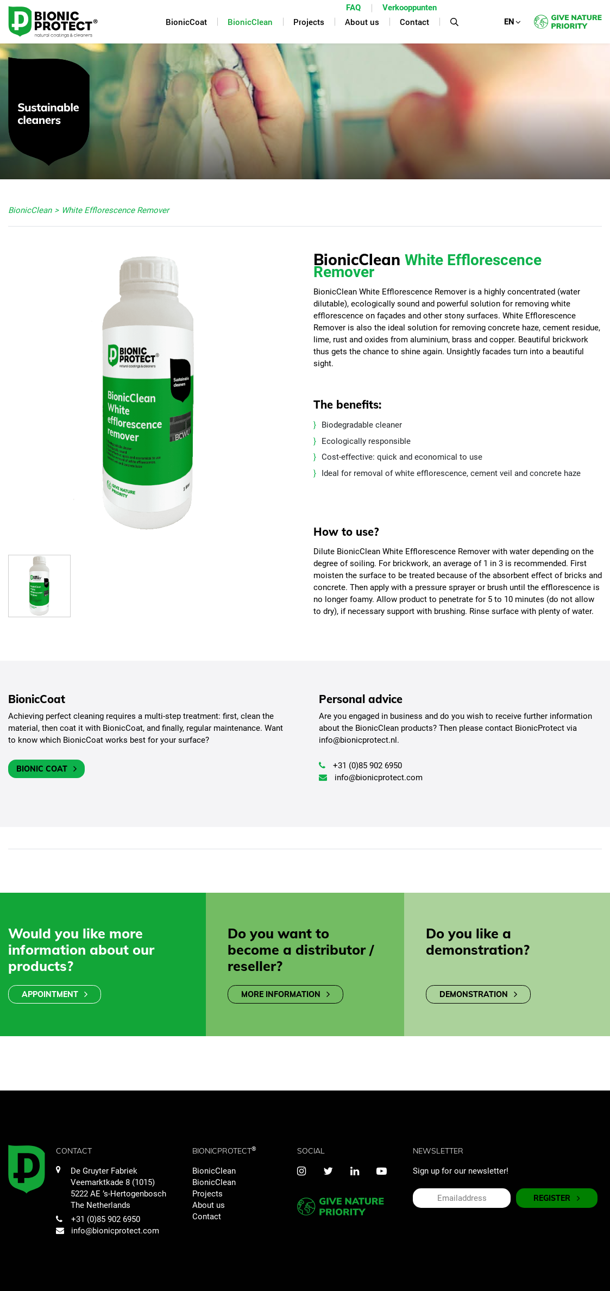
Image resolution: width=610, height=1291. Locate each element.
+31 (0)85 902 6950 (360, 765)
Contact (206, 1216)
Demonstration (478, 994)
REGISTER (556, 1198)
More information (285, 994)
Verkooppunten (409, 7)
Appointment (54, 994)
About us (208, 1205)
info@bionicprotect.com (371, 777)
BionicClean (214, 1171)
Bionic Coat (46, 769)
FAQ (353, 7)
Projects (207, 1194)
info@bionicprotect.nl (358, 740)
